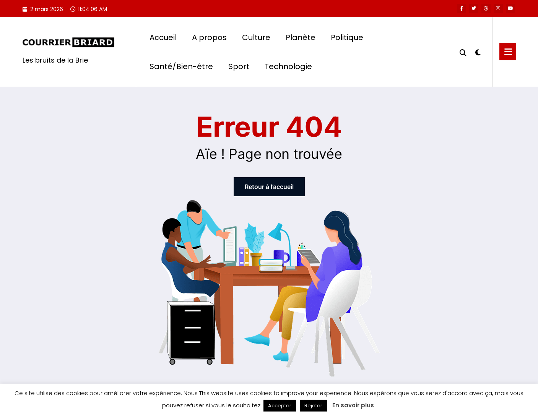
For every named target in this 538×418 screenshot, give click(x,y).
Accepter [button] (279, 405)
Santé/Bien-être (181, 66)
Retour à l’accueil (269, 186)
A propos (209, 37)
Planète (300, 37)
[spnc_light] (478, 51)
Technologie (288, 66)
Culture (256, 37)
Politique (347, 37)
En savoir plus (353, 405)
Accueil (163, 37)
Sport (238, 66)
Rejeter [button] (313, 405)
